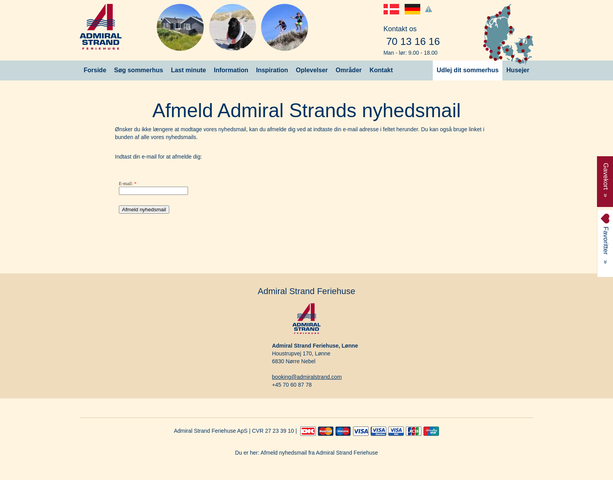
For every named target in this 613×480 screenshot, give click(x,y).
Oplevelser (312, 70)
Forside (95, 70)
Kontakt (381, 70)
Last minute (188, 70)
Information (231, 70)
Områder (349, 70)
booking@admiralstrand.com (307, 377)
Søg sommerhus (138, 70)
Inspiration (272, 70)
